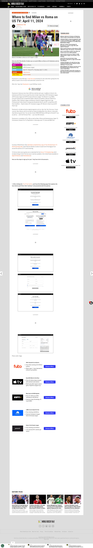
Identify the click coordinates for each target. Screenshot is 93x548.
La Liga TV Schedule (41, 1)
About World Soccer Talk (25, 536)
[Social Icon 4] (53, 531)
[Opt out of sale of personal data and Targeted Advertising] (2, 545)
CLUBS (49, 6)
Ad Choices (64, 536)
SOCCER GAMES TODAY (21, 6)
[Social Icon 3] (49, 531)
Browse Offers (50, 366)
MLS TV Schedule (24, 1)
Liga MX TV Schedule (33, 1)
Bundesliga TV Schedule (60, 1)
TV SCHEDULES (41, 6)
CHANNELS (62, 6)
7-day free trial (31, 79)
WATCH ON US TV (32, 6)
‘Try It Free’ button (27, 184)
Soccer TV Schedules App (47, 152)
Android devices (27, 156)
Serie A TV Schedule (50, 1)
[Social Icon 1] (43, 531)
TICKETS (69, 6)
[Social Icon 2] (46, 531)
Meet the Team (35, 536)
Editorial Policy (57, 536)
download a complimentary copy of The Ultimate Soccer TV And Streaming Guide (34, 146)
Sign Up (71, 117)
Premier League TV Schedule (14, 1)
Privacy (41, 536)
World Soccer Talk (21, 24)
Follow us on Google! (54, 26)
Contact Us (70, 536)
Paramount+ (26, 72)
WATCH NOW (27, 75)
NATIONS (55, 6)
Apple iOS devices (16, 156)
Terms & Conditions (48, 536)
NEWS (12, 6)
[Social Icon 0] (40, 531)
